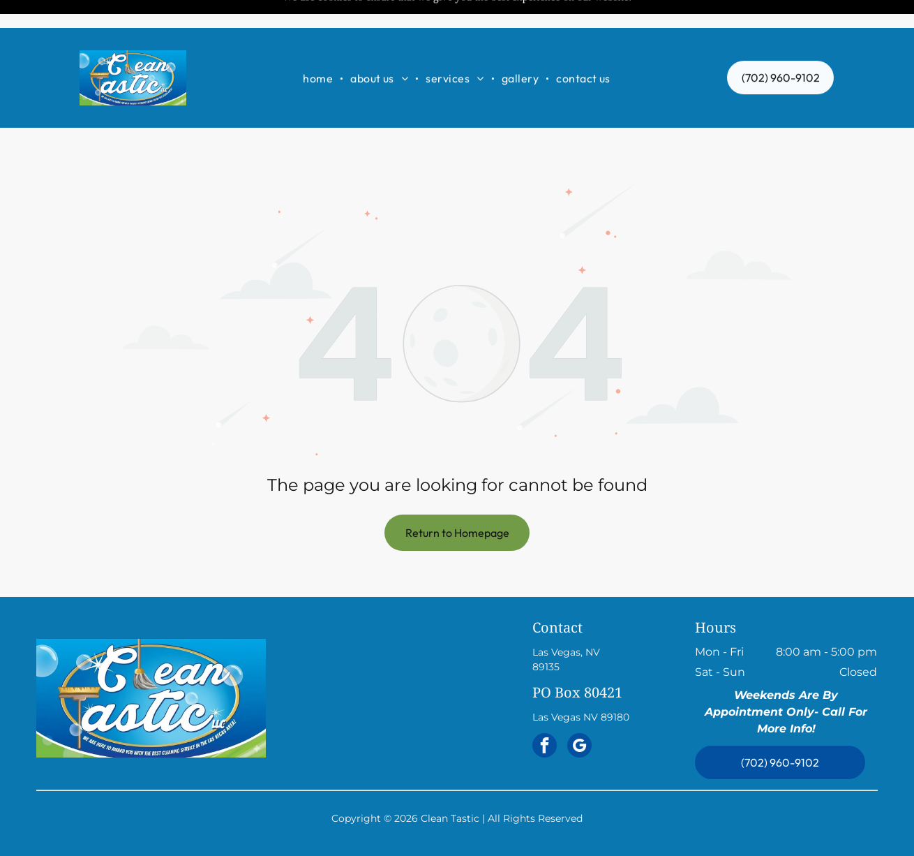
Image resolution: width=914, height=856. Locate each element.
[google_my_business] (579, 712)
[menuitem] (319, 50)
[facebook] (544, 712)
